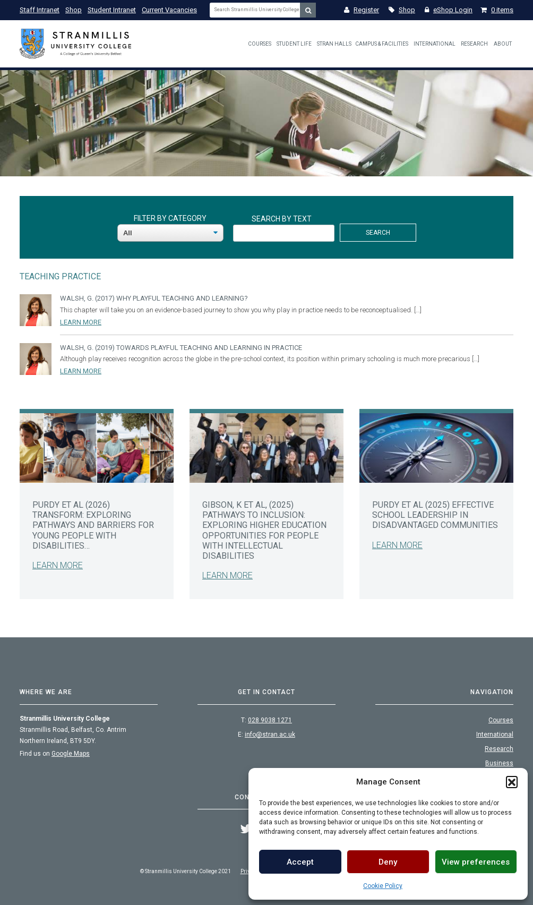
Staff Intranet (39, 10)
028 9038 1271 (270, 720)
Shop (73, 10)
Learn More (80, 322)
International (434, 44)
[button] (511, 781)
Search (378, 232)
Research (474, 44)
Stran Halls (334, 44)
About (503, 44)
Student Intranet (112, 10)
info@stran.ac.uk (270, 734)
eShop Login (448, 10)
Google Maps (70, 753)
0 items (496, 10)
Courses (259, 44)
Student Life (294, 44)
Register (361, 10)
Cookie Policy (382, 886)
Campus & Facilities (381, 44)
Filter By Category (170, 218)
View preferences (476, 862)
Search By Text (282, 219)
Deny (388, 862)
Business (499, 763)
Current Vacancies (169, 10)
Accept (300, 862)
